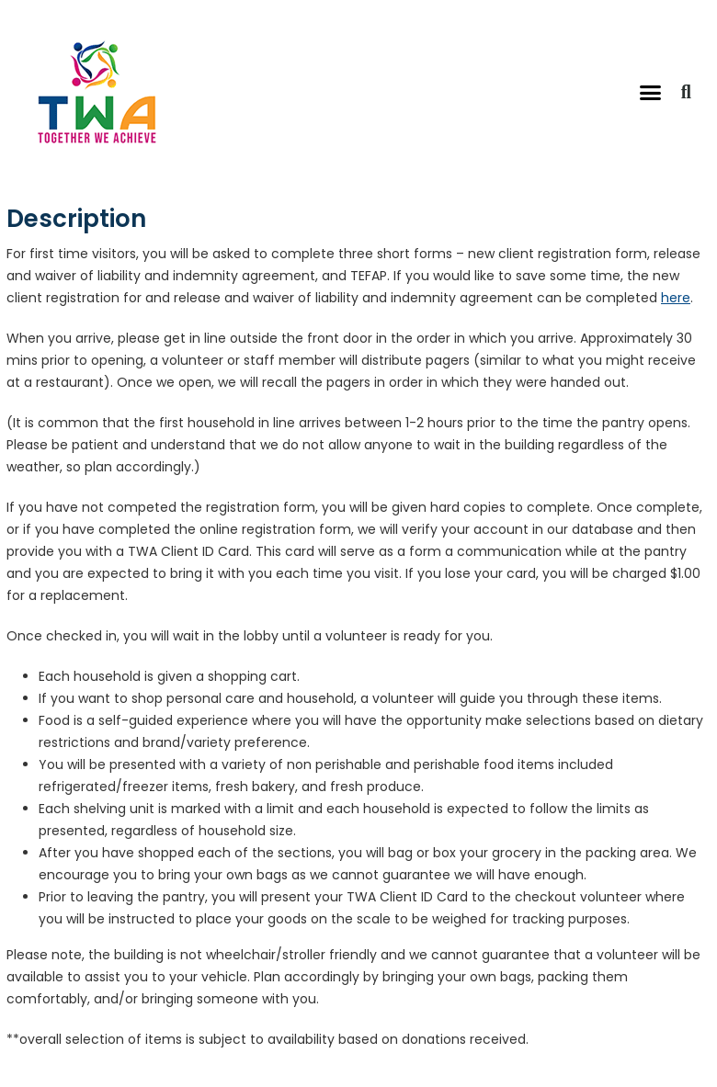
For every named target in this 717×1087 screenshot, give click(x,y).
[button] (650, 91)
